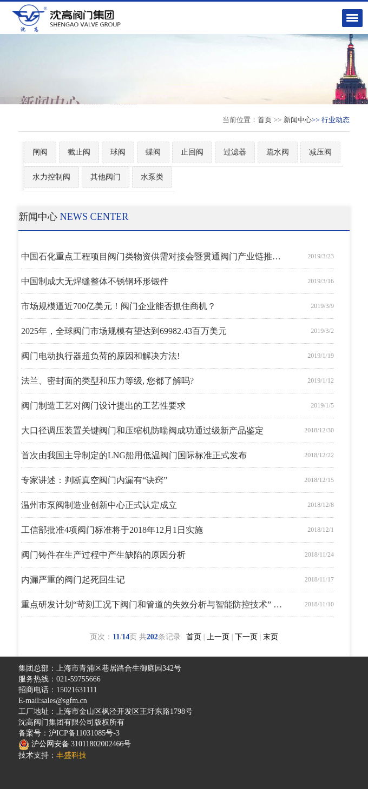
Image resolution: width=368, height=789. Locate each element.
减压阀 (320, 152)
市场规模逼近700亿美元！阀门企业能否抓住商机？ (118, 306)
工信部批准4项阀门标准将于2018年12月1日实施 (112, 529)
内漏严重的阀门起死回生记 (73, 579)
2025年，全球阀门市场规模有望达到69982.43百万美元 (124, 331)
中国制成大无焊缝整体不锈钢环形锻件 (94, 281)
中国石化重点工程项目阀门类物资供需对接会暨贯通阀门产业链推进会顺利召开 (154, 256)
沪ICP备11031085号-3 (84, 733)
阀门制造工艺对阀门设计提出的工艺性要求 (103, 405)
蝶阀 (153, 152)
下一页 (246, 637)
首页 (265, 120)
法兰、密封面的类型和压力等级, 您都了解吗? (107, 380)
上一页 (218, 637)
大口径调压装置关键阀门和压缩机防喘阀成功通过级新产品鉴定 (142, 430)
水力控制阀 (51, 177)
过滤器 (235, 152)
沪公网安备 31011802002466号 (74, 744)
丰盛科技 (71, 755)
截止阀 (79, 152)
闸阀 (40, 152)
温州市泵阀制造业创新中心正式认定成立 (99, 505)
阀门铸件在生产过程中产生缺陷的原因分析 (103, 554)
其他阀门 (105, 177)
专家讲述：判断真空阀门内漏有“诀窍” (94, 480)
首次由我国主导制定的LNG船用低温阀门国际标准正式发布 (134, 455)
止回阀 (192, 152)
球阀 (118, 152)
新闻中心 (298, 120)
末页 (270, 637)
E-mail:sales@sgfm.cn (52, 701)
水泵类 (152, 177)
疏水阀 (277, 152)
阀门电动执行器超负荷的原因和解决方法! (100, 355)
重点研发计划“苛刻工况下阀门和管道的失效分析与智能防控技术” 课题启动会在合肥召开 (154, 604)
